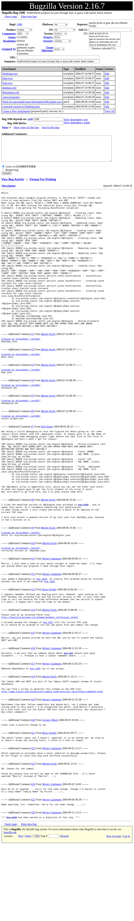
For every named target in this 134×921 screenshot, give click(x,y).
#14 (33, 670)
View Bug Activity (12, 184)
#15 (33, 695)
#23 (33, 836)
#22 (33, 819)
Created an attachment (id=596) (20, 420)
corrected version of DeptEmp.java (21, 106)
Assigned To (8, 49)
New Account (113, 912)
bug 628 (68, 717)
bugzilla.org (10, 908)
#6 (32, 448)
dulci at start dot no (104, 33)
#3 (32, 399)
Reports (65, 912)
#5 (32, 432)
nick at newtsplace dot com (104, 45)
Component (8, 33)
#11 (33, 614)
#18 (33, 742)
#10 (33, 598)
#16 (33, 712)
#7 (32, 464)
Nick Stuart (47, 464)
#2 (32, 382)
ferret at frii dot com (104, 36)
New (20, 912)
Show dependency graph (77, 122)
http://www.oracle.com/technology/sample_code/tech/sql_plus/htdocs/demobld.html (52, 759)
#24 (33, 858)
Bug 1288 (12, 893)
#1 (32, 366)
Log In (126, 912)
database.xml (9, 87)
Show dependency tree (76, 119)
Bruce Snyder (49, 647)
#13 (33, 647)
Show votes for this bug (26, 127)
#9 (32, 582)
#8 (32, 550)
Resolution (9, 41)
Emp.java (7, 83)
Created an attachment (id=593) (20, 371)
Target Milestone (47, 49)
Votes (5, 127)
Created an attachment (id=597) (20, 437)
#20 (33, 789)
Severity (48, 41)
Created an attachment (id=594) (20, 387)
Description (8, 190)
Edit (107, 73)
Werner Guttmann (51, 614)
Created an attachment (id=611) (20, 587)
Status (12, 37)
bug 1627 (48, 684)
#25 (33, 875)
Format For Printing (43, 184)
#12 (33, 631)
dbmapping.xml (10, 92)
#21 (33, 803)
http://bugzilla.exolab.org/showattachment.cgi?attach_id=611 (39, 678)
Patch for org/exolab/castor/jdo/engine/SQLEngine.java (32, 101)
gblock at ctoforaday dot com (104, 42)
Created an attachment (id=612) (20, 603)
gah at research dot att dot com (104, 39)
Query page (11, 16)
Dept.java (7, 78)
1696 (19, 24)
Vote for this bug (50, 127)
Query (28, 912)
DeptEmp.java (10, 73)
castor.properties (11, 97)
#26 (33, 888)
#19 (33, 767)
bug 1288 (83, 555)
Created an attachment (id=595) (20, 404)
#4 (32, 415)
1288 (30, 119)
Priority (48, 37)
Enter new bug (29, 16)
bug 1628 (42, 636)
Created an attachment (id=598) (20, 453)
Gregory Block (50, 789)
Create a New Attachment (16, 111)
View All (109, 111)
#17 (33, 728)
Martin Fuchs (48, 366)
